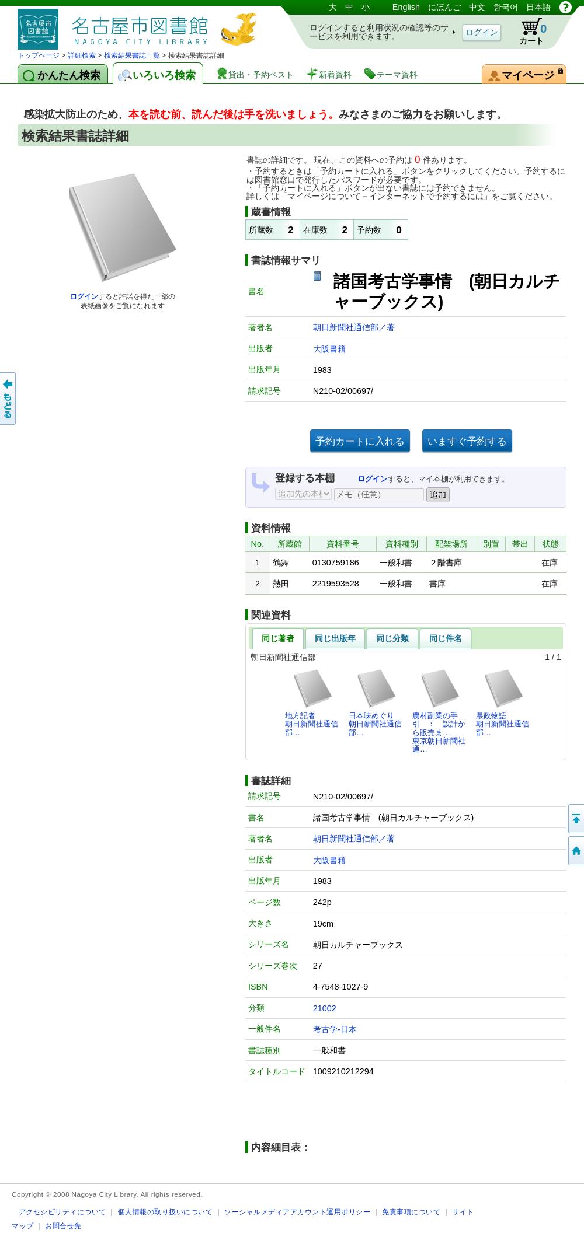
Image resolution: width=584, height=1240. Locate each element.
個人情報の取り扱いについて (165, 1211)
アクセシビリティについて (62, 1211)
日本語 (538, 7)
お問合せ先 (63, 1225)
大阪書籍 (329, 349)
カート (527, 32)
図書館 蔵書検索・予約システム (140, 25)
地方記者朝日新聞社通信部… (311, 702)
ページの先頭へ (575, 818)
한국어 (505, 7)
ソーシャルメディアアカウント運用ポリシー (297, 1211)
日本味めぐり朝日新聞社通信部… (375, 702)
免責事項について (411, 1211)
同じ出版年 (335, 638)
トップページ (39, 55)
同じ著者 (278, 638)
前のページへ (9, 398)
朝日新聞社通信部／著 (354, 327)
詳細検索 (82, 55)
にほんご (444, 7)
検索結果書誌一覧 (132, 55)
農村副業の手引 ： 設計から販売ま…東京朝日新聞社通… (438, 710)
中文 (477, 7)
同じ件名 (445, 638)
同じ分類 (392, 638)
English (406, 7)
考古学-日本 (335, 1029)
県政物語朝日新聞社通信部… (502, 702)
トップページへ (575, 850)
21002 (324, 1008)
